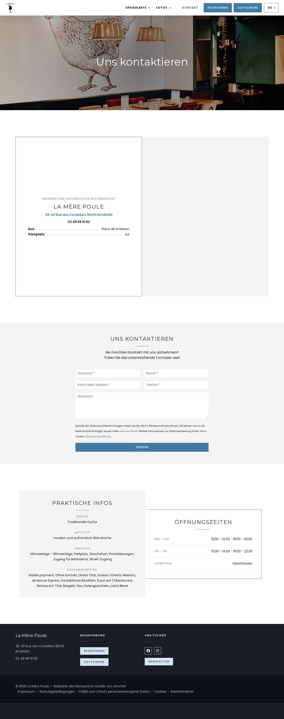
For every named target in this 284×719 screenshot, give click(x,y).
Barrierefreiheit (182, 691)
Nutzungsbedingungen (59, 691)
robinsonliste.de (128, 431)
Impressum (29, 691)
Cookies (162, 691)
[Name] (176, 373)
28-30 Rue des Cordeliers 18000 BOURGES (78, 214)
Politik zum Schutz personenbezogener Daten (116, 691)
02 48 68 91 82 (79, 222)
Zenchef (119, 686)
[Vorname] (107, 373)
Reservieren (217, 8)
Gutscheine (247, 8)
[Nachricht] (142, 405)
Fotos (164, 8)
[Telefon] (176, 385)
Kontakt (190, 8)
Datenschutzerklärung (98, 436)
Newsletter (158, 661)
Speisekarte (138, 8)
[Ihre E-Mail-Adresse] (107, 385)
